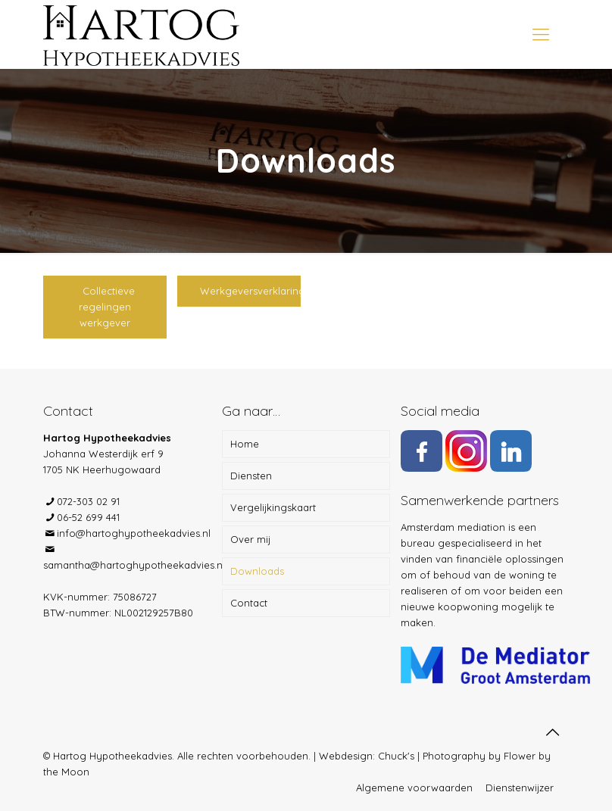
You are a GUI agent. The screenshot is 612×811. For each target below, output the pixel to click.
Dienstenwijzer (520, 787)
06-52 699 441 (88, 517)
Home (244, 444)
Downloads (257, 571)
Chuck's (396, 756)
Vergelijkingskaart (273, 507)
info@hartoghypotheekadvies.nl (134, 533)
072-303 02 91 (88, 501)
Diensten (251, 475)
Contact (248, 603)
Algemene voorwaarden (414, 787)
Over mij (250, 539)
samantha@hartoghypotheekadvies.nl (134, 565)
